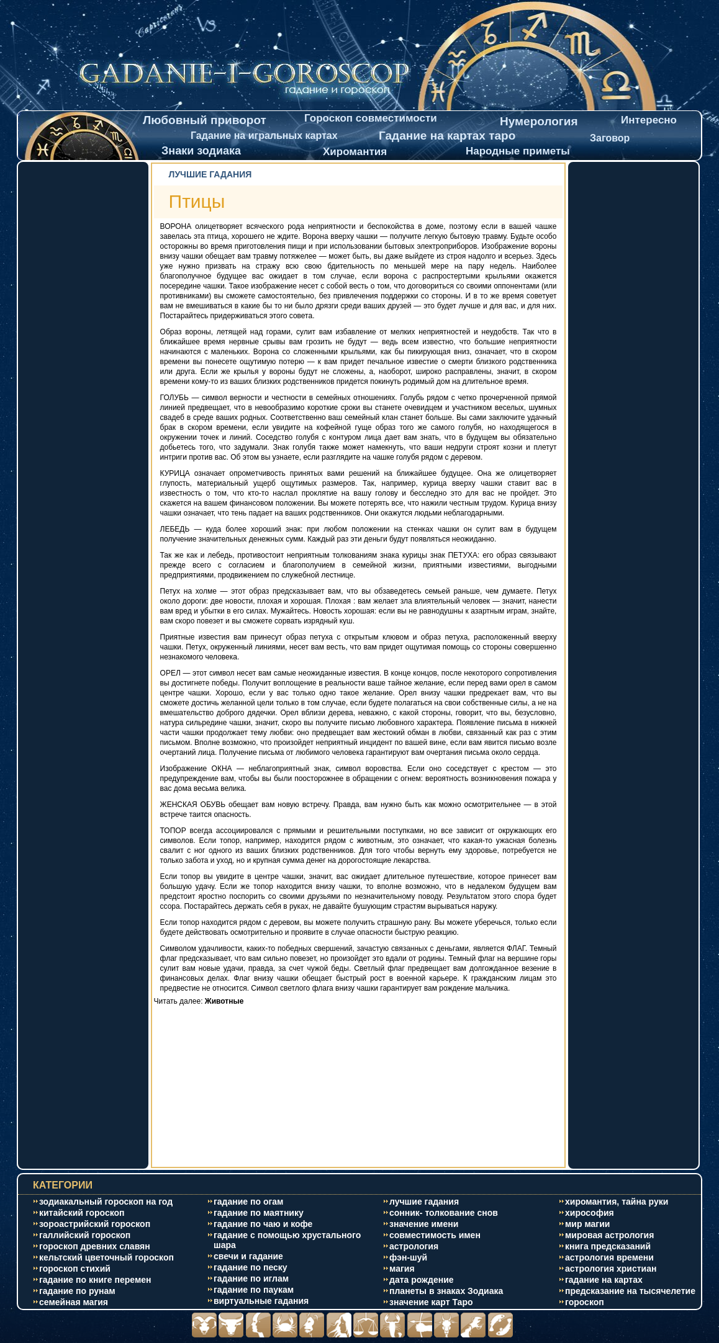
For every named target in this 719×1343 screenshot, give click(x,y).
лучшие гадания (424, 1202)
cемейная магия (73, 1302)
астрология (413, 1246)
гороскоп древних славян (94, 1246)
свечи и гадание (248, 1256)
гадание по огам (248, 1202)
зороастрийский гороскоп (94, 1224)
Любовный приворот (204, 120)
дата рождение (421, 1280)
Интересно (649, 120)
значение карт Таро (431, 1302)
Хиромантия (355, 152)
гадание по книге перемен (95, 1280)
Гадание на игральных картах (264, 135)
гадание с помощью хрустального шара (287, 1240)
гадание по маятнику (259, 1213)
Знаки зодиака (201, 151)
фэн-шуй (408, 1257)
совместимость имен (435, 1235)
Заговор (610, 138)
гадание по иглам (251, 1278)
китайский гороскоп (82, 1213)
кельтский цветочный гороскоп (106, 1257)
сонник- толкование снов (443, 1213)
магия (402, 1269)
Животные (224, 1001)
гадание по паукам (254, 1290)
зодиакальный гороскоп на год (106, 1202)
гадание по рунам (77, 1291)
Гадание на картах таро (447, 135)
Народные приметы (518, 151)
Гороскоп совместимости (370, 118)
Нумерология (539, 121)
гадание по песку (250, 1267)
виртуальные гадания (261, 1301)
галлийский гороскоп (84, 1235)
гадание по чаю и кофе (263, 1224)
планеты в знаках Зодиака (446, 1291)
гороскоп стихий (75, 1269)
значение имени (423, 1224)
